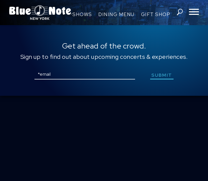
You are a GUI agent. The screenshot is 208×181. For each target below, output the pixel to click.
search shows (180, 12)
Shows (82, 14)
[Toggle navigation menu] (194, 12)
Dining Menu (116, 14)
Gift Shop (156, 14)
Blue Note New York (40, 12)
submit (161, 75)
